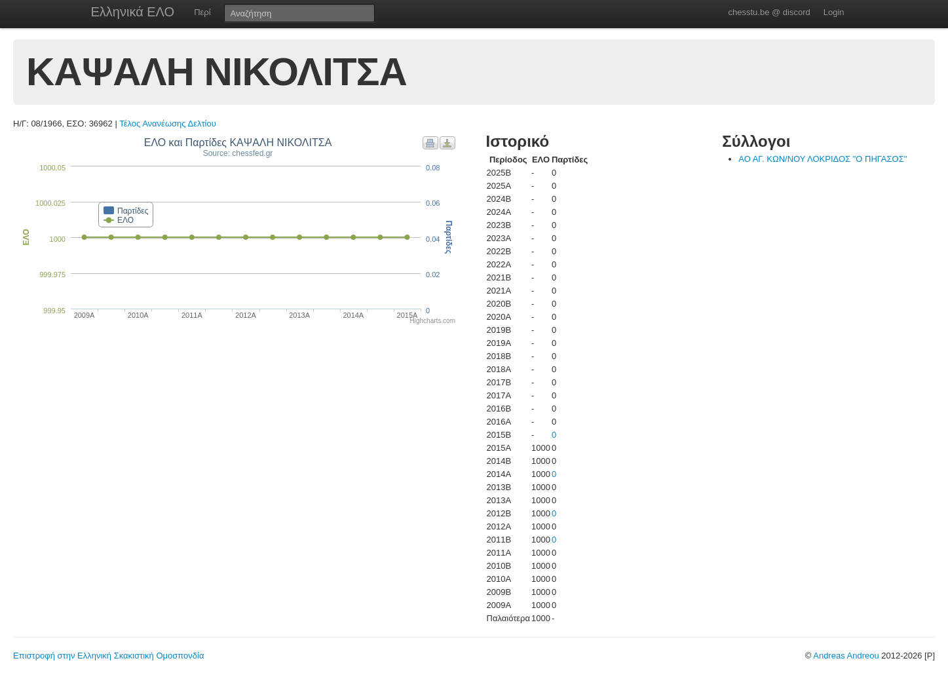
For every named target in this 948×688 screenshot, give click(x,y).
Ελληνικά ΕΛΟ (133, 12)
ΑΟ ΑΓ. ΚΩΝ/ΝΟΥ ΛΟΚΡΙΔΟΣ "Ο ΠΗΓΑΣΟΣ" (822, 159)
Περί (202, 12)
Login (834, 12)
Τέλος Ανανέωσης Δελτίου (167, 123)
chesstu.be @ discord (769, 12)
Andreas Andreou (846, 655)
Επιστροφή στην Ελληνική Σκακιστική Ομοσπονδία (108, 655)
